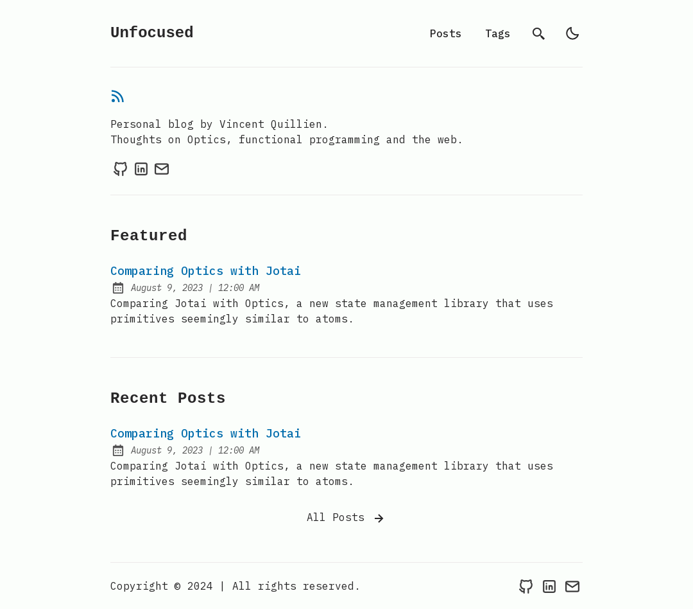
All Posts (346, 518)
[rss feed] (118, 98)
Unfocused (152, 33)
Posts (446, 33)
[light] (572, 33)
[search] (539, 33)
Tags (498, 33)
